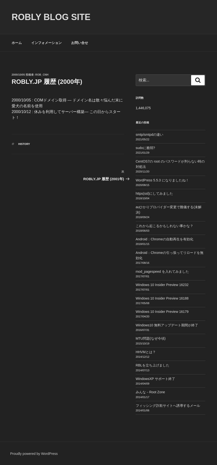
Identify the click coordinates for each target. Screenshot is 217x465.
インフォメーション (46, 43)
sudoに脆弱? (145, 148)
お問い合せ (79, 43)
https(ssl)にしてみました (154, 193)
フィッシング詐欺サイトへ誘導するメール (168, 406)
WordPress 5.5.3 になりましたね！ (162, 180)
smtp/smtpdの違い (149, 134)
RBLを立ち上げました (152, 365)
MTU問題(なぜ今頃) (151, 338)
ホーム (17, 43)
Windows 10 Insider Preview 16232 (162, 285)
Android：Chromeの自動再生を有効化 (164, 239)
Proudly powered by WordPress (34, 454)
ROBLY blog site (51, 17)
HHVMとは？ (146, 352)
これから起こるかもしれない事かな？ (164, 226)
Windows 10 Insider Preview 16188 (162, 298)
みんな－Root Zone (150, 392)
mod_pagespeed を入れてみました (162, 271)
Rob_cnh (41, 74)
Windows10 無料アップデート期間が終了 (167, 325)
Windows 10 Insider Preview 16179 (162, 312)
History (24, 144)
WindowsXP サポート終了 (155, 379)
